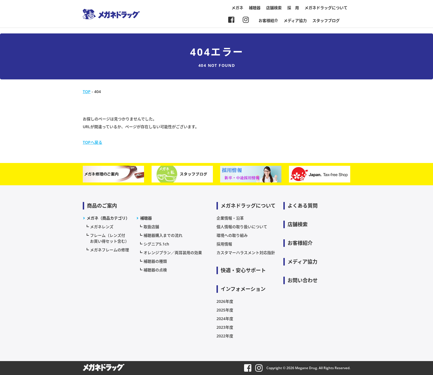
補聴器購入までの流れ (163, 235)
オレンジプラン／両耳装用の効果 (172, 252)
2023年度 (224, 327)
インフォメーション (243, 289)
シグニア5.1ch (156, 244)
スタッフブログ (326, 20)
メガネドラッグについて (326, 7)
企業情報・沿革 (230, 218)
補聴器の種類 (155, 261)
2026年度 (224, 301)
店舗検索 (274, 7)
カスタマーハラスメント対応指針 (245, 252)
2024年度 (224, 318)
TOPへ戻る (92, 142)
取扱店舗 (151, 226)
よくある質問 (303, 205)
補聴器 (255, 7)
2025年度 (224, 310)
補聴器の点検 (155, 269)
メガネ (237, 7)
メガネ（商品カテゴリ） (108, 218)
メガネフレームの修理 (109, 249)
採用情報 (224, 244)
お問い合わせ (303, 280)
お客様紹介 (268, 20)
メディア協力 (295, 20)
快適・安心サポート (243, 270)
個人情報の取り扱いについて (241, 226)
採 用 (293, 7)
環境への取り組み (232, 235)
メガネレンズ (101, 226)
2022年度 (224, 336)
